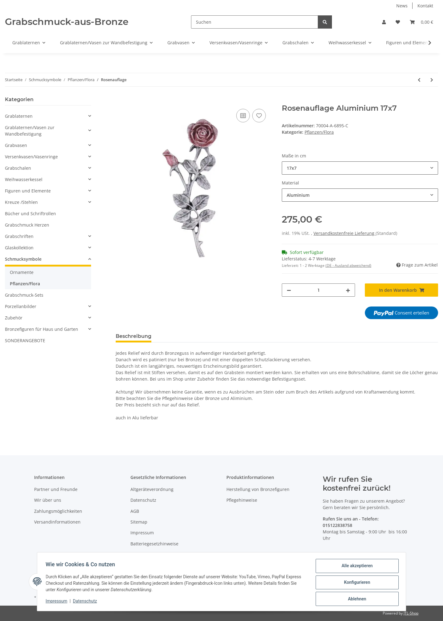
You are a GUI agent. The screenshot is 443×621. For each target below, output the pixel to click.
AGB (134, 511)
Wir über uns (47, 500)
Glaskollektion (19, 248)
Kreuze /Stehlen (21, 202)
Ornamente (22, 272)
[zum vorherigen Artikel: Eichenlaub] (419, 79)
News (402, 6)
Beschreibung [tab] (133, 336)
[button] (384, 22)
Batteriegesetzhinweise (154, 544)
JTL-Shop (411, 613)
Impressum (142, 533)
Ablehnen (355, 599)
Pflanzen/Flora (319, 132)
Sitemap (138, 522)
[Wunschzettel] (398, 22)
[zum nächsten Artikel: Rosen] (431, 79)
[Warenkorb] (421, 22)
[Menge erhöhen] (348, 290)
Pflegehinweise (241, 500)
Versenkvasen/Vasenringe (31, 157)
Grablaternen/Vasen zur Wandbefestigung (29, 131)
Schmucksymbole (23, 259)
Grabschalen (18, 168)
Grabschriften (19, 236)
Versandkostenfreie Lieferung (344, 233)
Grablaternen (19, 116)
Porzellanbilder (20, 306)
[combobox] (360, 168)
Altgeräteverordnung (152, 489)
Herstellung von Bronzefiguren (257, 489)
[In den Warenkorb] (121, 100)
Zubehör (13, 318)
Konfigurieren (355, 583)
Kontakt (425, 6)
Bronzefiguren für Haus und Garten (41, 329)
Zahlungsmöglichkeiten (58, 511)
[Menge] (318, 290)
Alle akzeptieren (355, 567)
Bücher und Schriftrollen (30, 213)
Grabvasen (16, 145)
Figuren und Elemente (28, 191)
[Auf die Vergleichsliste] (243, 115)
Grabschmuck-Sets (24, 295)
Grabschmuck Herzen (27, 225)
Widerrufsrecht (146, 554)
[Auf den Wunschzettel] (259, 115)
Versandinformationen (57, 522)
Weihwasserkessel (23, 179)
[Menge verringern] (289, 290)
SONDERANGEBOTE (25, 340)
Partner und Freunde (56, 489)
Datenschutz (143, 500)
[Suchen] (254, 22)
